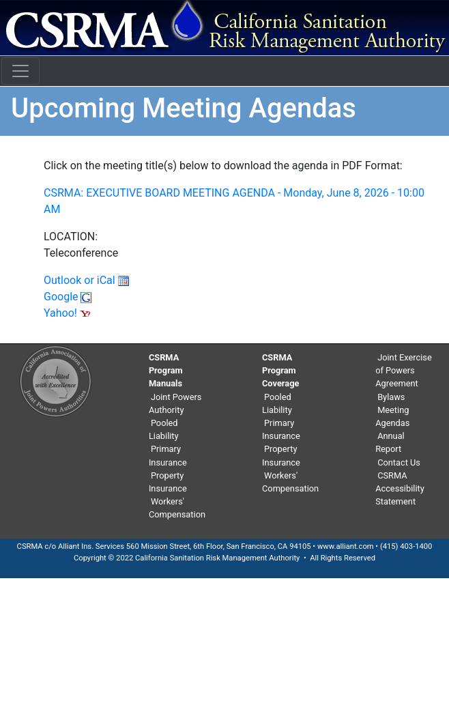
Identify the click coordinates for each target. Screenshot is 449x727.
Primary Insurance (168, 455)
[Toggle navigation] (20, 71)
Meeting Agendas (392, 416)
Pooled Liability (164, 429)
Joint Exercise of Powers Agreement (403, 370)
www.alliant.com (345, 546)
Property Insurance (168, 482)
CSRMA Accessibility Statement (399, 488)
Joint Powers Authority (175, 403)
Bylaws (391, 397)
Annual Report (390, 442)
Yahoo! (67, 313)
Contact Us (398, 462)
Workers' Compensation (177, 507)
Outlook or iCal (86, 280)
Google (67, 296)
